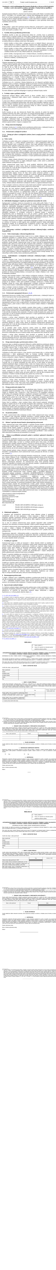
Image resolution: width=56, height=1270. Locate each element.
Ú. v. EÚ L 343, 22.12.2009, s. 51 (11, 595)
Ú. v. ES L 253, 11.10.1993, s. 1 (14, 628)
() (28, 17)
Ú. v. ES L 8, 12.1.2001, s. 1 (10, 638)
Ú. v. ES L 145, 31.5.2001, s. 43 (32, 636)
